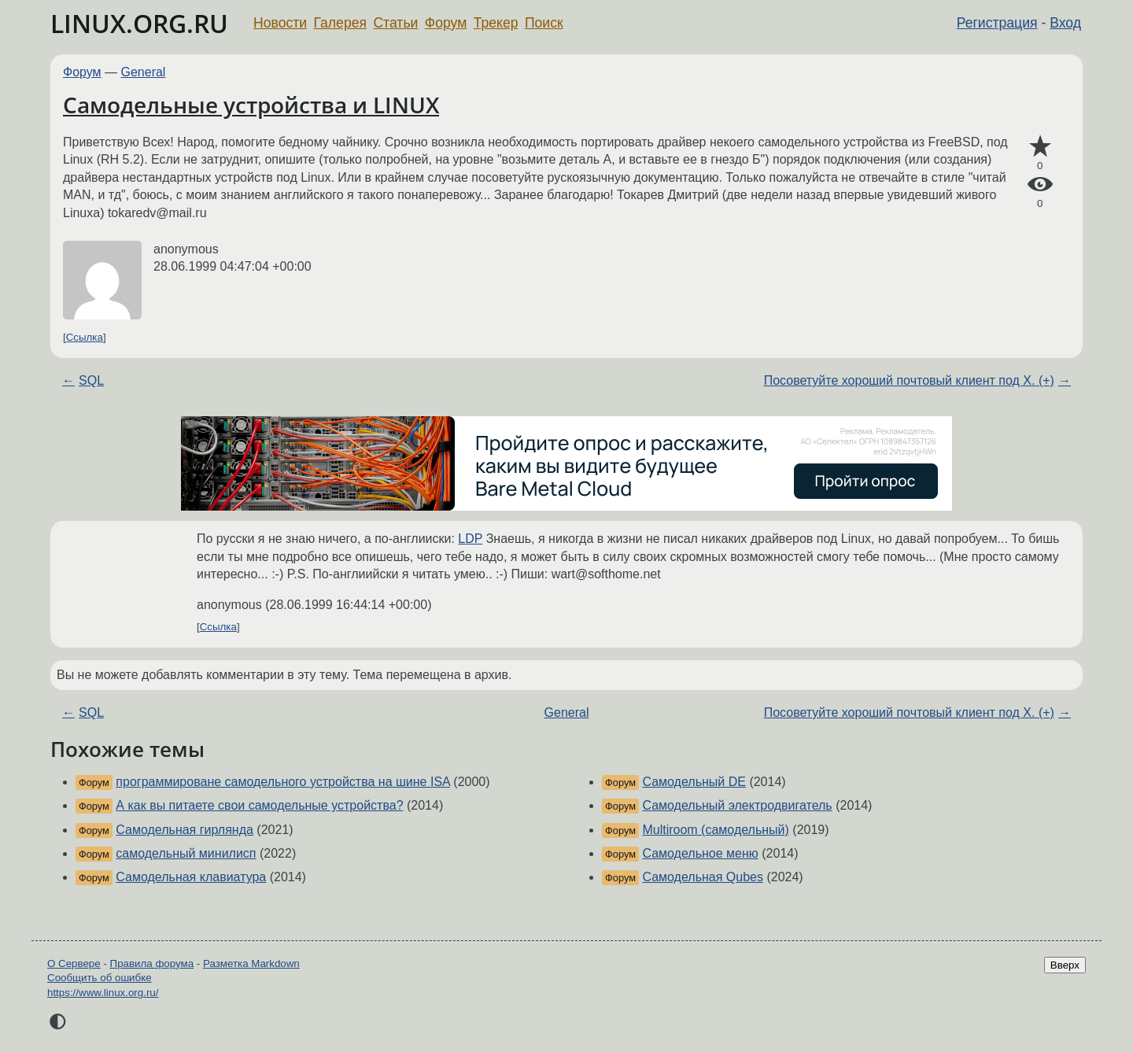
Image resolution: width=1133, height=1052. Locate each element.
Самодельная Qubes (702, 877)
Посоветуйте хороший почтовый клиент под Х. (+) (909, 380)
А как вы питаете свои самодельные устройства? (259, 805)
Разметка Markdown (251, 963)
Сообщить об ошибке (99, 978)
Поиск (544, 23)
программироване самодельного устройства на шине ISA (283, 781)
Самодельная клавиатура (191, 877)
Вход (1065, 23)
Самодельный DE (694, 781)
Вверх (1064, 965)
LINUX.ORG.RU (139, 23)
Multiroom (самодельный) (715, 829)
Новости (280, 23)
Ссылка (84, 337)
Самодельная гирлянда (184, 829)
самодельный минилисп (186, 853)
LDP (470, 538)
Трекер (496, 23)
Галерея (340, 23)
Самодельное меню (700, 853)
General (143, 72)
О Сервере (74, 963)
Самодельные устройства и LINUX (251, 105)
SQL (91, 380)
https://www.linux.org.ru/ (102, 992)
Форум (446, 23)
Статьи (395, 23)
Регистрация (997, 23)
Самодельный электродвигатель (737, 805)
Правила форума (152, 963)
